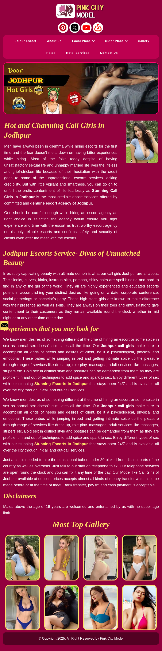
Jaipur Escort (25, 41)
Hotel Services (77, 52)
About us (54, 41)
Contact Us (109, 52)
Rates (50, 52)
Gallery (143, 41)
